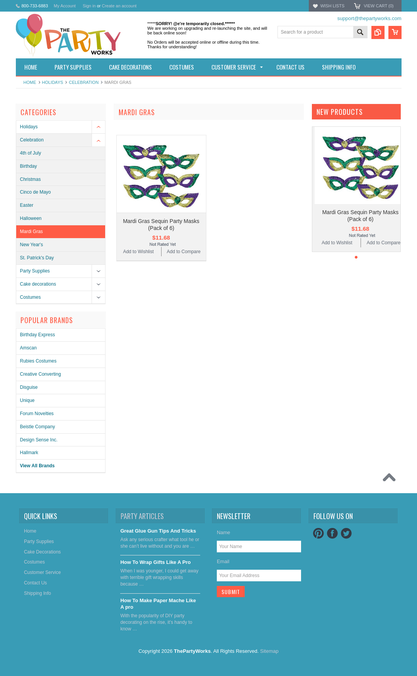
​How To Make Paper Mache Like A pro (158, 604)
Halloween (31, 218)
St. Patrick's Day (37, 258)
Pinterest (318, 533)
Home (30, 82)
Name (223, 532)
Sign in (89, 5)
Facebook (332, 533)
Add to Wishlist (138, 251)
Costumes (30, 297)
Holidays (52, 82)
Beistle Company (37, 426)
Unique (27, 400)
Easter (27, 205)
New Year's (31, 244)
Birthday (28, 166)
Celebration (84, 82)
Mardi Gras (31, 231)
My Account (65, 5)
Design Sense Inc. (39, 440)
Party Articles (142, 516)
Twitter (346, 533)
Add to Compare (184, 251)
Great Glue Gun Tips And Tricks (158, 531)
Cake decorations (38, 284)
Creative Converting (40, 374)
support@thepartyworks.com (369, 18)
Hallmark (29, 452)
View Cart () (378, 5)
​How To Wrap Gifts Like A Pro (155, 562)
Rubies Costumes (38, 361)
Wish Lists (332, 5)
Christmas (30, 179)
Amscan (28, 348)
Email (223, 561)
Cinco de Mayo (35, 192)
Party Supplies (35, 271)
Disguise (29, 387)
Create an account (119, 5)
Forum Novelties (37, 413)
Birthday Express (37, 334)
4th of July (30, 153)
